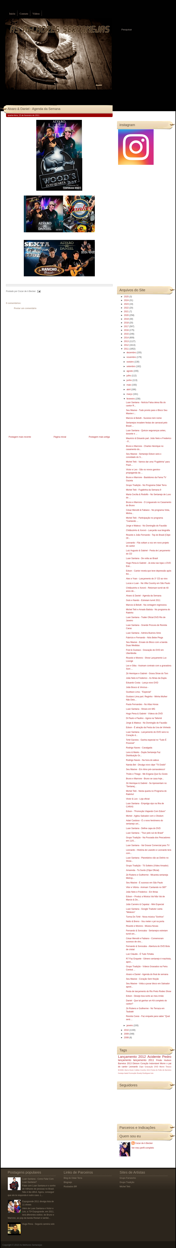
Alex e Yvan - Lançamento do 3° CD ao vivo (146, 578)
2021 (126, 311)
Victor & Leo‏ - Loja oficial (138, 799)
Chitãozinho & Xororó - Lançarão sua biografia (148, 530)
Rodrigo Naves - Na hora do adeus (142, 760)
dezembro (131, 352)
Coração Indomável (149, 1063)
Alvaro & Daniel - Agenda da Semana (33, 109)
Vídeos (36, 13)
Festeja (121, 1073)
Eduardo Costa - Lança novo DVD (142, 682)
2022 (126, 308)
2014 (126, 337)
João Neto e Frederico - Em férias (142, 892)
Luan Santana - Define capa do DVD (143, 828)
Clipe (141, 1067)
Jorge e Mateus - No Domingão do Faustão (146, 525)
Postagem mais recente (20, 437)
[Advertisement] (32, 410)
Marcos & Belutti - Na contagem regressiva (146, 605)
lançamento (124, 1060)
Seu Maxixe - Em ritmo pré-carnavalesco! (145, 769)
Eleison (135, 1063)
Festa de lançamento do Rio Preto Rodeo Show (148, 991)
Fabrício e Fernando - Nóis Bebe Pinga (144, 637)
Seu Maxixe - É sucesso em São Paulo (144, 882)
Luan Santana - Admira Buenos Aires (143, 633)
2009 (126, 1034)
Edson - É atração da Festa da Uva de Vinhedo (148, 727)
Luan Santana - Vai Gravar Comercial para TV (147, 845)
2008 (126, 1037)
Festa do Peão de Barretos (161, 1070)
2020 (126, 315)
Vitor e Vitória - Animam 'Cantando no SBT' (146, 887)
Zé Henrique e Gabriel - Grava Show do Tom (147, 673)
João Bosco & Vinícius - (137, 687)
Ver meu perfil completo (143, 1148)
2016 (126, 330)
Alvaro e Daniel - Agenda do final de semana (147, 974)
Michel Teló (125, 1186)
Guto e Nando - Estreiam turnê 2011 (143, 600)
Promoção (132, 1073)
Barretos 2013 (125, 1063)
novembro (131, 357)
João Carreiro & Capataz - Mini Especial (145, 904)
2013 (126, 341)
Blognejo (68, 1182)
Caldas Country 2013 (142, 1070)
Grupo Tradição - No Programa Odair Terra (146, 485)
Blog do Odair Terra (73, 1178)
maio (129, 385)
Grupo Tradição (127, 1182)
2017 (126, 326)
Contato (24, 13)
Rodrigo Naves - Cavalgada (139, 747)
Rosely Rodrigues (143, 1073)
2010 (126, 1030)
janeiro (129, 1025)
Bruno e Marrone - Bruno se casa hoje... (145, 778)
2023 (126, 304)
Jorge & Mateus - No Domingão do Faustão (146, 723)
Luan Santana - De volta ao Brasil (142, 558)
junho (129, 380)
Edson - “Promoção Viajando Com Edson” (146, 811)
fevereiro (130, 398)
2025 (126, 296)
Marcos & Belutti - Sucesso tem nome (144, 418)
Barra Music (129, 1070)
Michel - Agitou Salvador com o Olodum (144, 816)
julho (129, 375)
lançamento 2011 (143, 1060)
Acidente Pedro (159, 1057)
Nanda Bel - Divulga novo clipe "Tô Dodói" (146, 765)
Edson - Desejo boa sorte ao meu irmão (145, 996)
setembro (131, 366)
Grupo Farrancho (128, 1178)
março (129, 394)
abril (128, 389)
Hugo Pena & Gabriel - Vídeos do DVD (144, 713)
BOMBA (121, 1070)
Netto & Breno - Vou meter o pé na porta (145, 921)
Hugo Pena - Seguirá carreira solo (38, 1224)
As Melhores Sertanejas (31, 1245)
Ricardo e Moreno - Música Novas (142, 926)
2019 (126, 319)
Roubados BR (70, 1186)
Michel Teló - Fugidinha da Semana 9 (143, 490)
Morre (163, 1063)
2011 (126, 349)
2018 (126, 322)
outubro (130, 362)
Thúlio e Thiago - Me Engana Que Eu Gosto (146, 774)
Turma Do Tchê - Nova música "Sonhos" (145, 917)
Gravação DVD (151, 1067)
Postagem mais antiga (99, 437)
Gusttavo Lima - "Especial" (138, 692)
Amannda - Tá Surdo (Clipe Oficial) (142, 870)
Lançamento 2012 (132, 1057)
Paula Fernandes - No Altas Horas (142, 704)
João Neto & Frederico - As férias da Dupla (146, 678)
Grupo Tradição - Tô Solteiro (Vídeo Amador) (147, 865)
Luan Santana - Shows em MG (140, 709)
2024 (126, 300)
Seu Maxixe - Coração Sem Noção (142, 979)
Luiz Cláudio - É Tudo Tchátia (140, 954)
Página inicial (60, 437)
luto (152, 1073)
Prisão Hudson (163, 1060)
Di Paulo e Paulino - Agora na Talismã (144, 718)
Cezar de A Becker (144, 1143)
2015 (126, 334)
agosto (129, 371)
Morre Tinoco (165, 1067)
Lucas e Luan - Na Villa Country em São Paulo (148, 583)
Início (12, 13)
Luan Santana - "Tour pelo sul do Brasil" (145, 833)
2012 (126, 345)
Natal (126, 1073)
